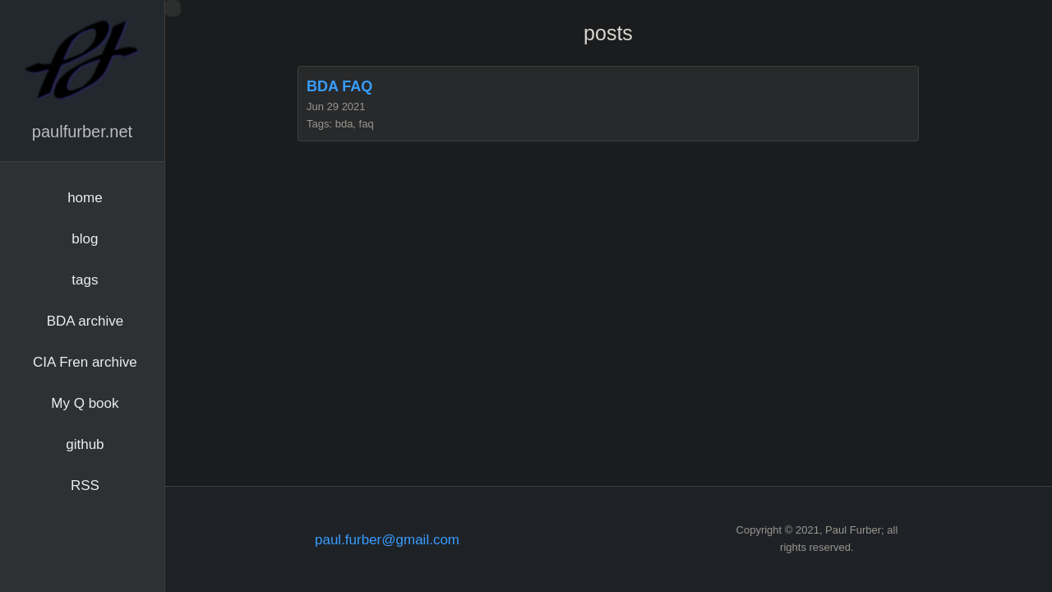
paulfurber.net (82, 132)
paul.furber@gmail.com (387, 540)
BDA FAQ (339, 86)
